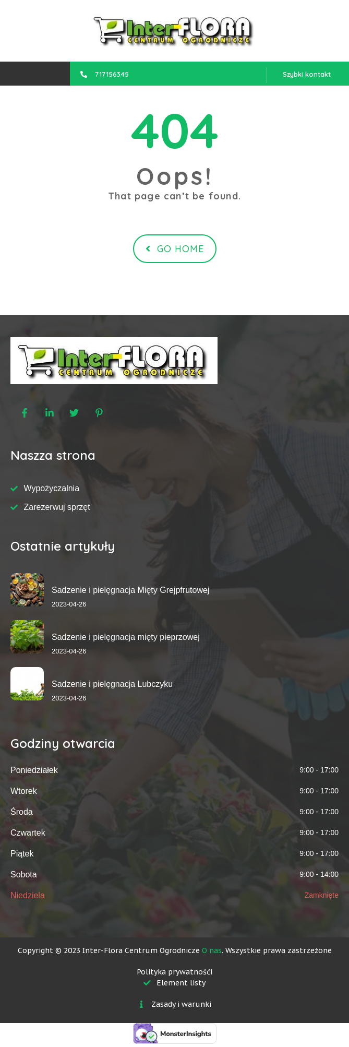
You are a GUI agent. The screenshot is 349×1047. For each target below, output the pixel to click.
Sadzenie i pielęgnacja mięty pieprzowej (126, 637)
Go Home (175, 249)
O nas (212, 950)
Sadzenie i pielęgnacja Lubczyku (112, 684)
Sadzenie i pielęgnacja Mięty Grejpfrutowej (130, 590)
